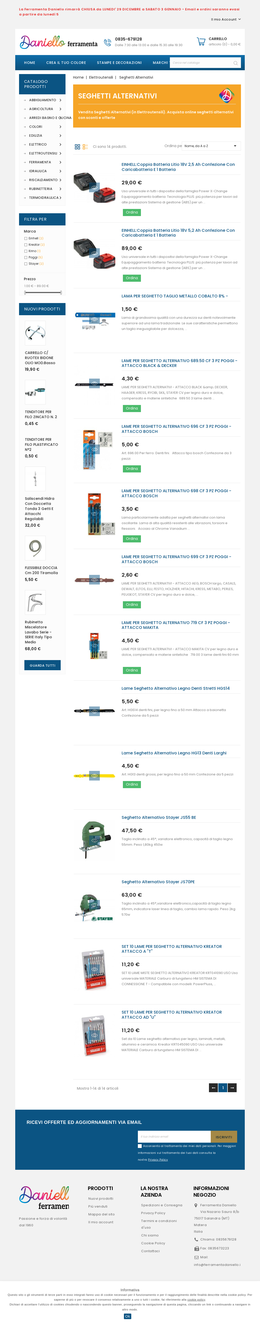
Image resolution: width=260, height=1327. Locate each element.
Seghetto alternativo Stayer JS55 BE (159, 817)
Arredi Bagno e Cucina (45, 118)
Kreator (37, 244)
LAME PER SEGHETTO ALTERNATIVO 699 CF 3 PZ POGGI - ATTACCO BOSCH (176, 559)
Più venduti (98, 1206)
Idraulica (45, 171)
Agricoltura (45, 109)
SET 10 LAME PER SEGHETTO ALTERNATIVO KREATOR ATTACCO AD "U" (172, 1014)
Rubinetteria (45, 189)
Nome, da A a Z (211, 146)
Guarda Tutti (42, 665)
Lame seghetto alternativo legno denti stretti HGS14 (176, 688)
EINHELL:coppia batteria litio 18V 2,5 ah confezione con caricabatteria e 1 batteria (178, 167)
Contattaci (150, 1251)
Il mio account (100, 1222)
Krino (35, 251)
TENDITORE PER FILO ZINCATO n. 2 (41, 414)
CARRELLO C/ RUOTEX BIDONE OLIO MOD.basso (40, 357)
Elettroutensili (45, 153)
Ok (127, 1316)
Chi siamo (150, 1235)
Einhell (36, 238)
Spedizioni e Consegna (162, 1205)
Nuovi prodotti (100, 1198)
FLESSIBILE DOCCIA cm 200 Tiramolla (41, 570)
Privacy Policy (153, 1213)
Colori (45, 126)
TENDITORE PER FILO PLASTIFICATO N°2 (41, 444)
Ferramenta (45, 162)
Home (29, 62)
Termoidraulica (45, 197)
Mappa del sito (101, 1214)
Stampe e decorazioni (119, 62)
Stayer (36, 263)
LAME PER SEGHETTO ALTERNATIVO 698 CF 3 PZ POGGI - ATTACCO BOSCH (176, 493)
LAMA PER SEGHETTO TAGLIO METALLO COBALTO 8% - (175, 296)
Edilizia (45, 135)
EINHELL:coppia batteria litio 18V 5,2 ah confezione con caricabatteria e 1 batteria (178, 232)
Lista (85, 146)
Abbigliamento (45, 100)
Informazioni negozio (211, 1191)
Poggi (36, 257)
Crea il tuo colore (66, 62)
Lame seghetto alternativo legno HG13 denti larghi (174, 753)
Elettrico (45, 144)
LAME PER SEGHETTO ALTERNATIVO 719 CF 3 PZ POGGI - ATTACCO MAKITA (176, 625)
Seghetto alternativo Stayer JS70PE (158, 882)
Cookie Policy (153, 1243)
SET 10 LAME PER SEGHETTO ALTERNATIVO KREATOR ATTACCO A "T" (172, 949)
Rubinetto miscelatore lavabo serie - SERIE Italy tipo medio (38, 632)
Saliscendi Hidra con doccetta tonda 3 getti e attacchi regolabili (39, 508)
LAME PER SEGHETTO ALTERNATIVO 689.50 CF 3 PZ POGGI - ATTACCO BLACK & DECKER (179, 363)
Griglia (77, 146)
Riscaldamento (45, 180)
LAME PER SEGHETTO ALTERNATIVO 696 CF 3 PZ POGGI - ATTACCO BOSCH (176, 428)
